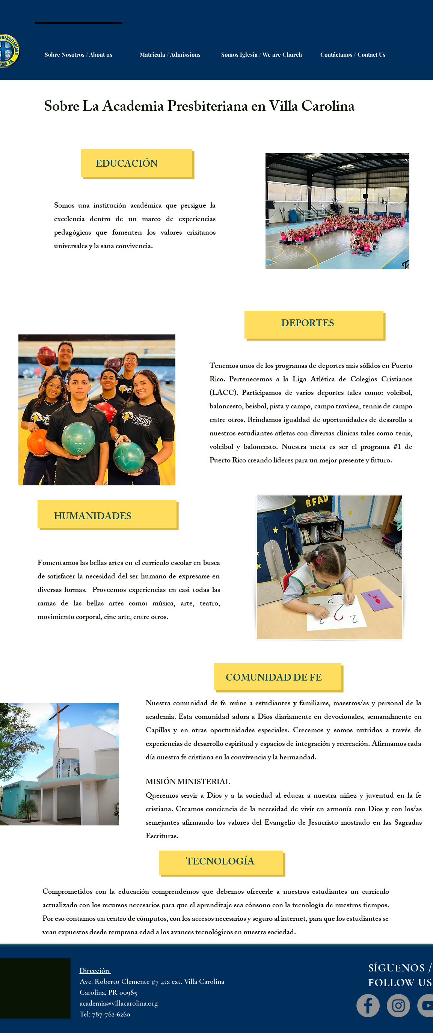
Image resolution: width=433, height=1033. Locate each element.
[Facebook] (368, 1005)
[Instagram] (398, 1005)
